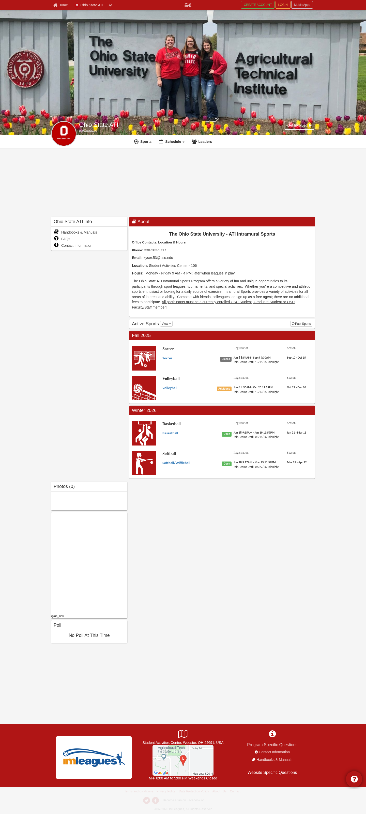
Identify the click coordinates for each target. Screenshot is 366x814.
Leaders (205, 142)
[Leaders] (202, 141)
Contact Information (73, 245)
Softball (169, 453)
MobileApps (302, 5)
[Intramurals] (88, 131)
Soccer (168, 349)
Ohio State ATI (98, 124)
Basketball (171, 424)
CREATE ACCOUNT (258, 5)
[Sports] (143, 141)
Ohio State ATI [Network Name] (89, 5)
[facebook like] (89, 562)
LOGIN (283, 5)
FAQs (62, 239)
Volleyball (171, 378)
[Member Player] (188, 4)
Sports (145, 142)
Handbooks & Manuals (75, 232)
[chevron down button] (110, 5)
